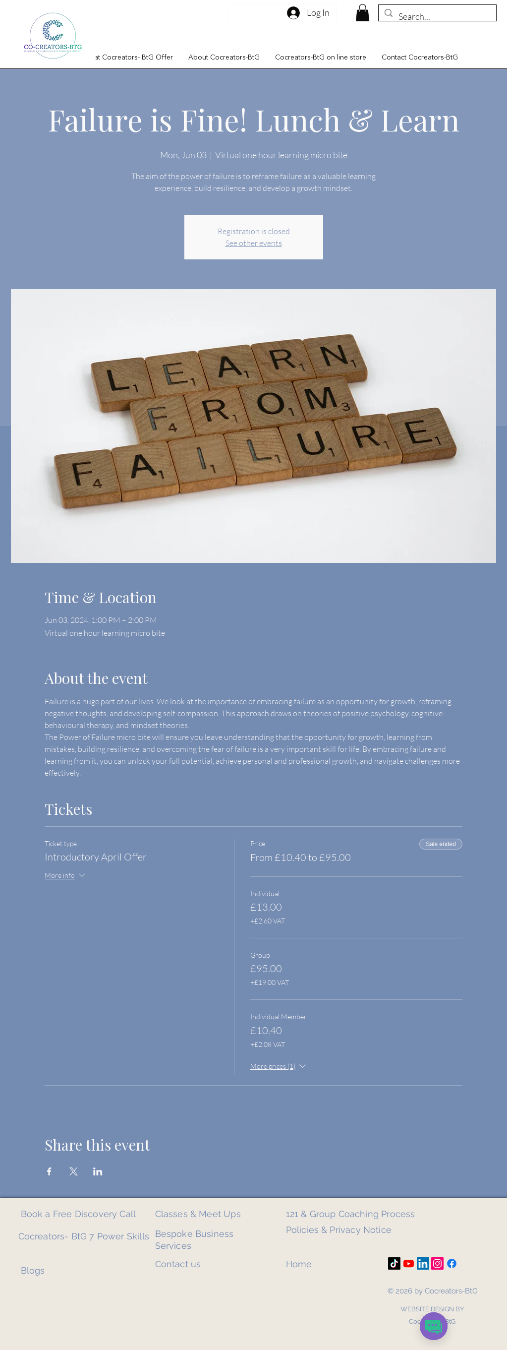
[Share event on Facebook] (49, 1171)
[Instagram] (437, 1263)
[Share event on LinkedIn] (98, 1171)
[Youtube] (408, 1263)
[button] (127, 57)
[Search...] (436, 17)
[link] (362, 12)
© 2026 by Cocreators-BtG (433, 1291)
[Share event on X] (73, 1171)
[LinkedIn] (423, 1263)
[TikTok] (394, 1263)
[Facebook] (452, 1263)
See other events (253, 243)
